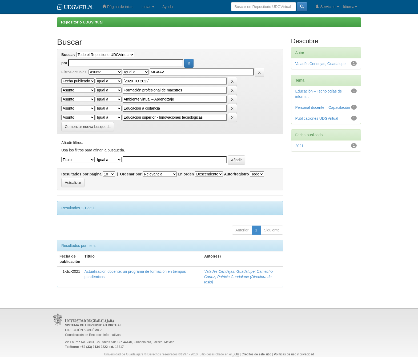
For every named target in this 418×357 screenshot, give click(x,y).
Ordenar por (131, 174)
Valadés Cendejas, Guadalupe (229, 271)
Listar (148, 7)
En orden (186, 174)
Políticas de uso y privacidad (294, 354)
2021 (299, 146)
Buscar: (68, 55)
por (64, 63)
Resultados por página (81, 174)
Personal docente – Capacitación (322, 107)
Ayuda (167, 7)
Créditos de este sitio (256, 354)
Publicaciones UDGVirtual (316, 118)
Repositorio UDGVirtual (82, 22)
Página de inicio (118, 6)
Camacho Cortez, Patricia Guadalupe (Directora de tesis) (238, 276)
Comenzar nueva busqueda (88, 127)
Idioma (350, 7)
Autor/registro (236, 174)
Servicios (327, 6)
